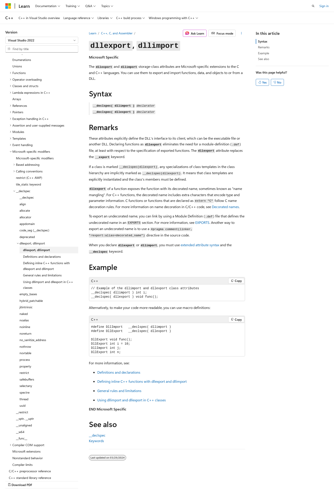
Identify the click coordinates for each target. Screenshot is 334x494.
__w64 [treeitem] (20, 403)
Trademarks (288, 480)
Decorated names (225, 206)
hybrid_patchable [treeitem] (31, 272)
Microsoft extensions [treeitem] (26, 423)
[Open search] (313, 6)
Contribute (226, 480)
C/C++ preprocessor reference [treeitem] (30, 442)
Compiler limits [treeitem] (22, 436)
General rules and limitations (119, 390)
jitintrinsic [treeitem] (26, 278)
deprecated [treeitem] (27, 208)
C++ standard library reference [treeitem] (30, 449)
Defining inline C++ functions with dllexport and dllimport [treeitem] (46, 237)
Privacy (244, 480)
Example (263, 53)
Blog (208, 480)
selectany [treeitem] (26, 357)
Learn (92, 33)
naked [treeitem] (24, 285)
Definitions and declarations (118, 372)
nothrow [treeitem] (25, 318)
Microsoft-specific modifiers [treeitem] (35, 129)
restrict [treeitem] (24, 344)
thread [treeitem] (24, 370)
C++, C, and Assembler (117, 33)
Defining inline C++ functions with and (142, 381)
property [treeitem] (25, 338)
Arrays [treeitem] (16, 70)
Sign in (324, 6)
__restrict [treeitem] (22, 383)
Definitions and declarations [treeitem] (42, 228)
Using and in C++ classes (131, 400)
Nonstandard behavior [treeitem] (27, 429)
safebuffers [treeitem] (27, 351)
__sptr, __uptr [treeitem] (25, 390)
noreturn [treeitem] (25, 305)
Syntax (262, 41)
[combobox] (41, 40)
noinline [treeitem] (25, 298)
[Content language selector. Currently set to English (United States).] (25, 480)
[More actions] (241, 33)
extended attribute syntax (200, 244)
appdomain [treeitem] (27, 195)
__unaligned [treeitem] (24, 396)
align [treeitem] (23, 175)
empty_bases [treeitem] (28, 265)
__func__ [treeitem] (21, 410)
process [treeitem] (25, 331)
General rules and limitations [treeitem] (42, 246)
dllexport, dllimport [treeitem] (36, 221)
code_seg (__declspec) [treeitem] (34, 201)
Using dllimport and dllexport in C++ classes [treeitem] (48, 256)
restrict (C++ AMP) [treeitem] (29, 149)
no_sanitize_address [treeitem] (33, 311)
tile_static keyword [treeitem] (28, 156)
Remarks (264, 47)
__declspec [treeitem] (27, 169)
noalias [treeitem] (24, 291)
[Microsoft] (8, 6)
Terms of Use (266, 480)
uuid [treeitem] (22, 377)
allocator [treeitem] (25, 188)
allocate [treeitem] (25, 182)
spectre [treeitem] (24, 364)
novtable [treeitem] (25, 324)
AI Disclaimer (161, 480)
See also (263, 59)
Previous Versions (187, 480)
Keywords (96, 440)
